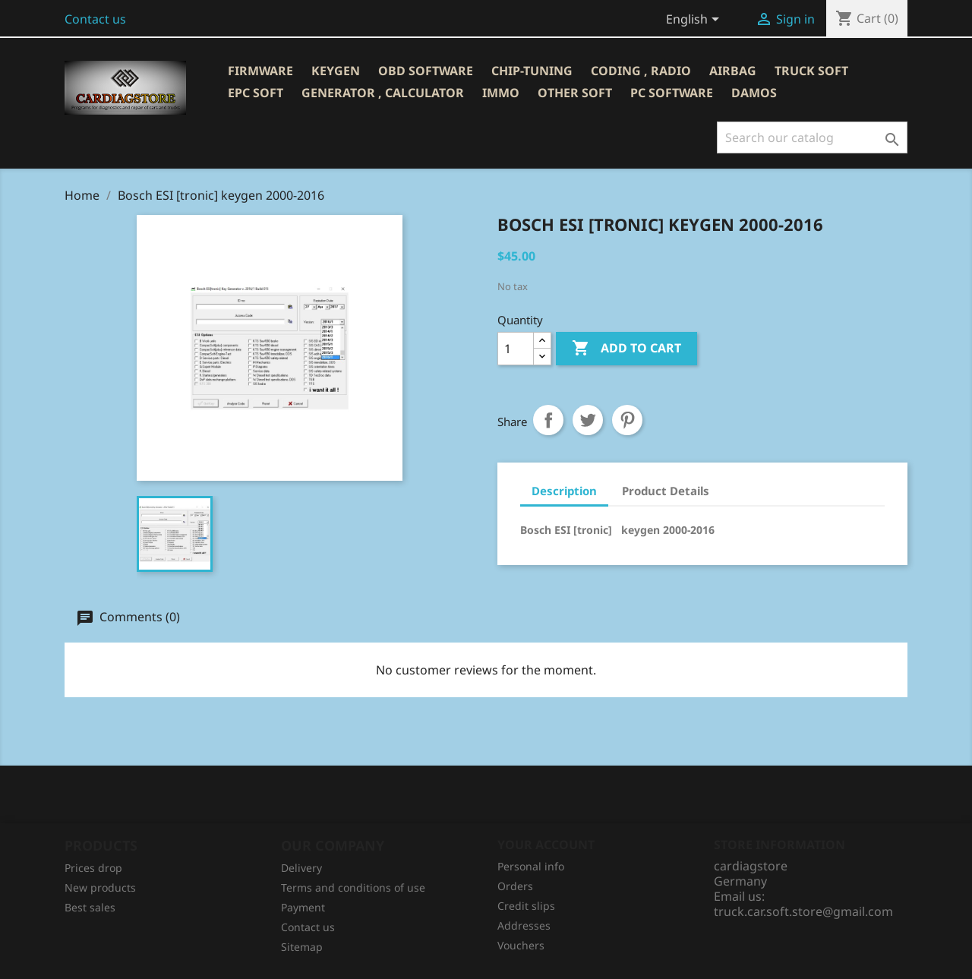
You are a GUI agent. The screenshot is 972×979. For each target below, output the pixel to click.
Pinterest (627, 420)
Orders (515, 886)
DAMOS (754, 92)
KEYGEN (335, 70)
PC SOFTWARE (671, 92)
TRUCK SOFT (811, 70)
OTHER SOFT (575, 92)
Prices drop (93, 868)
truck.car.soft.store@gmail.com (803, 911)
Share (548, 420)
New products (100, 887)
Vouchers (520, 945)
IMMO (500, 92)
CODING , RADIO (641, 70)
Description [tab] (564, 490)
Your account (546, 844)
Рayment (303, 907)
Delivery (301, 868)
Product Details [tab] (665, 490)
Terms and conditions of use (353, 887)
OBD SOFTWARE (425, 70)
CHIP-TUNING (532, 70)
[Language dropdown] (695, 20)
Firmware (260, 70)
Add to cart (626, 348)
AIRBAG (732, 70)
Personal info (530, 866)
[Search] (812, 137)
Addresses (524, 925)
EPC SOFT (255, 92)
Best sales (90, 907)
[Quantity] (515, 348)
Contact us (95, 19)
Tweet (588, 420)
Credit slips (526, 905)
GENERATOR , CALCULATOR (382, 92)
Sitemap (302, 947)
